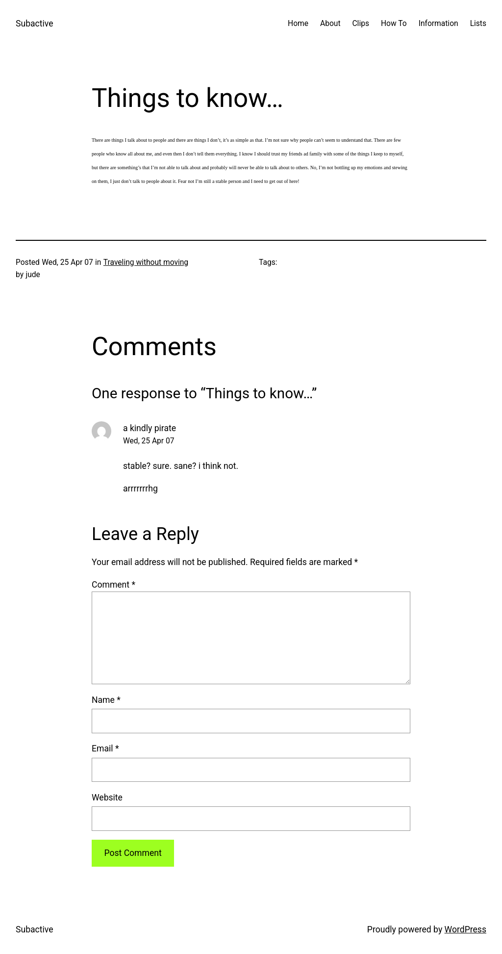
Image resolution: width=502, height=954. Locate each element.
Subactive (34, 23)
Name (106, 700)
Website (107, 797)
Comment (113, 585)
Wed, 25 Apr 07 (149, 441)
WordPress (465, 929)
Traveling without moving (145, 262)
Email (105, 748)
